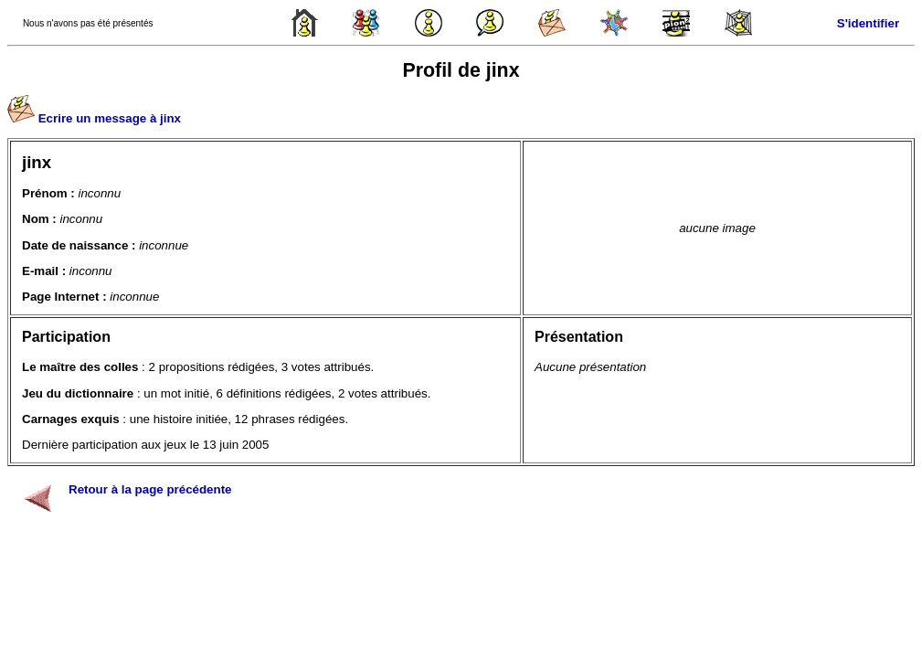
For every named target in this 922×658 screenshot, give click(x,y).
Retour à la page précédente (150, 489)
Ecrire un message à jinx (109, 118)
